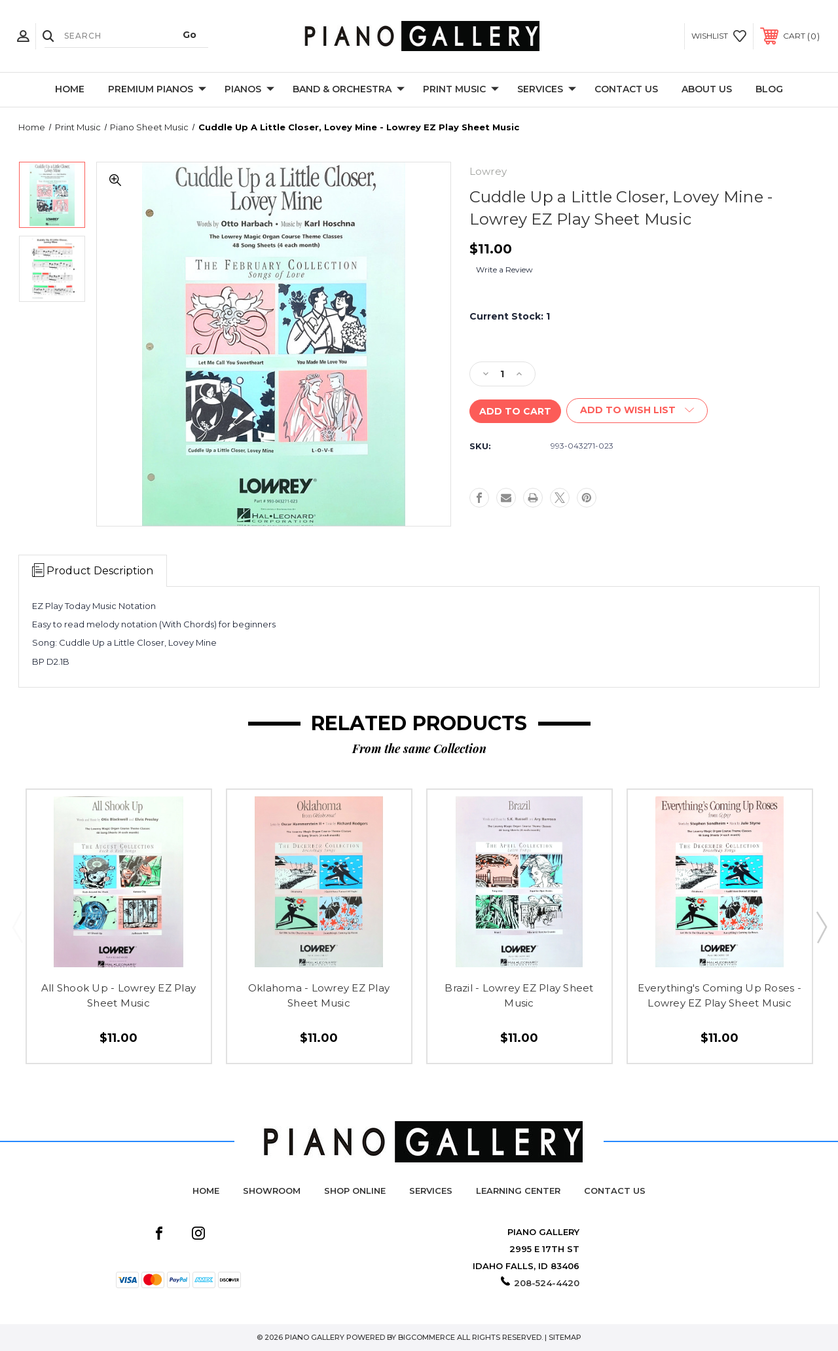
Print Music (461, 89)
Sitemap (565, 1337)
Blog (769, 89)
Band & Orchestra (349, 89)
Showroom (272, 1190)
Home (69, 89)
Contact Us (626, 89)
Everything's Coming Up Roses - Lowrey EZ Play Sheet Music (719, 995)
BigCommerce (426, 1337)
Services (546, 89)
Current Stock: (509, 316)
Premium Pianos (157, 89)
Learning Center (518, 1190)
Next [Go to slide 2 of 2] (821, 926)
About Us (707, 89)
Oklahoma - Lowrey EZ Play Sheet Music (319, 995)
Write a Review (504, 269)
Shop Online (355, 1190)
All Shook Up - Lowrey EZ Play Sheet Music (118, 995)
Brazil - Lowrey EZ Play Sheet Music (519, 995)
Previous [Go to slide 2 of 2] (17, 926)
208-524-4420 (546, 1283)
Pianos (249, 89)
